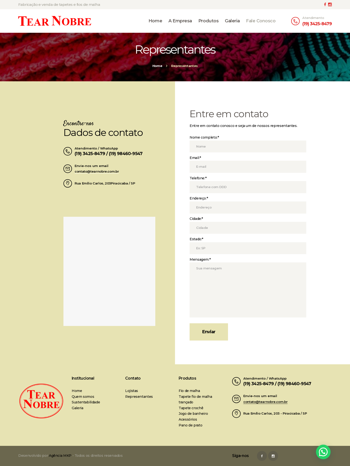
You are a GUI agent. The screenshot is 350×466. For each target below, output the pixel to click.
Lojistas (131, 391)
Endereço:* (199, 198)
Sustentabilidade (86, 402)
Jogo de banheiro (193, 413)
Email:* (195, 158)
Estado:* (196, 239)
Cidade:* (196, 218)
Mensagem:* (200, 259)
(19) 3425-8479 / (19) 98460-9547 (109, 153)
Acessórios (188, 419)
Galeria (77, 408)
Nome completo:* (204, 137)
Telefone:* (198, 178)
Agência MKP (60, 455)
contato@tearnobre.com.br (97, 171)
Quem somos (83, 396)
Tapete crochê (191, 408)
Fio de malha (189, 391)
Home (157, 66)
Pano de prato (190, 425)
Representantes (139, 396)
